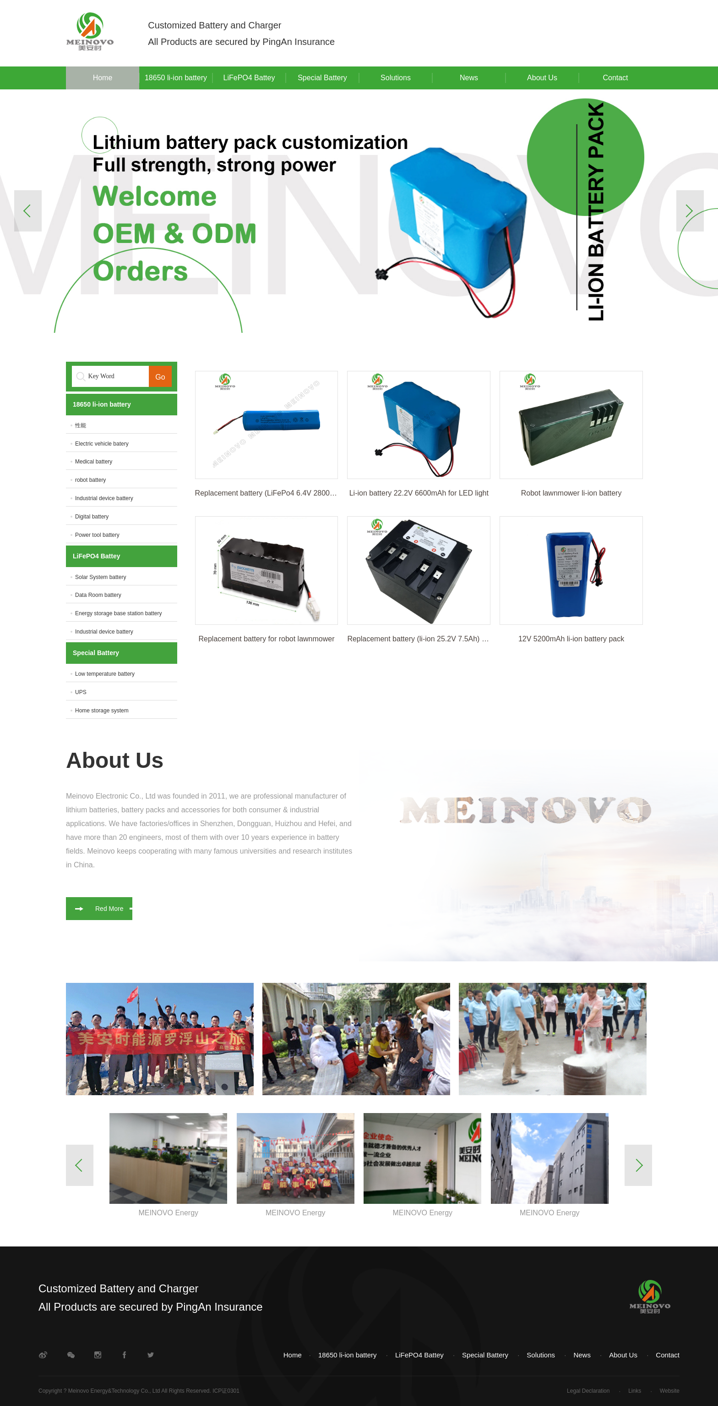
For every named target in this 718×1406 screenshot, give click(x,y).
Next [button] (690, 211)
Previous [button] (28, 211)
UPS (81, 692)
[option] (359, 211)
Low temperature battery (105, 674)
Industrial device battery (104, 498)
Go (160, 377)
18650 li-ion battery (176, 78)
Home (103, 78)
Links (635, 1391)
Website (670, 1391)
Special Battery (322, 78)
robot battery (90, 480)
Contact (615, 78)
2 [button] (359, 313)
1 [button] (330, 313)
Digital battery (92, 516)
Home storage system (102, 710)
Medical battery (93, 461)
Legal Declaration (589, 1391)
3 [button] (387, 313)
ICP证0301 (225, 1391)
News (469, 78)
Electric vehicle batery (102, 444)
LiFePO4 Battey (249, 78)
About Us (542, 78)
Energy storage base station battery (118, 613)
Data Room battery (98, 595)
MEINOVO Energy (168, 1213)
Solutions (396, 78)
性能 (80, 425)
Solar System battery (100, 577)
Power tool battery (97, 535)
